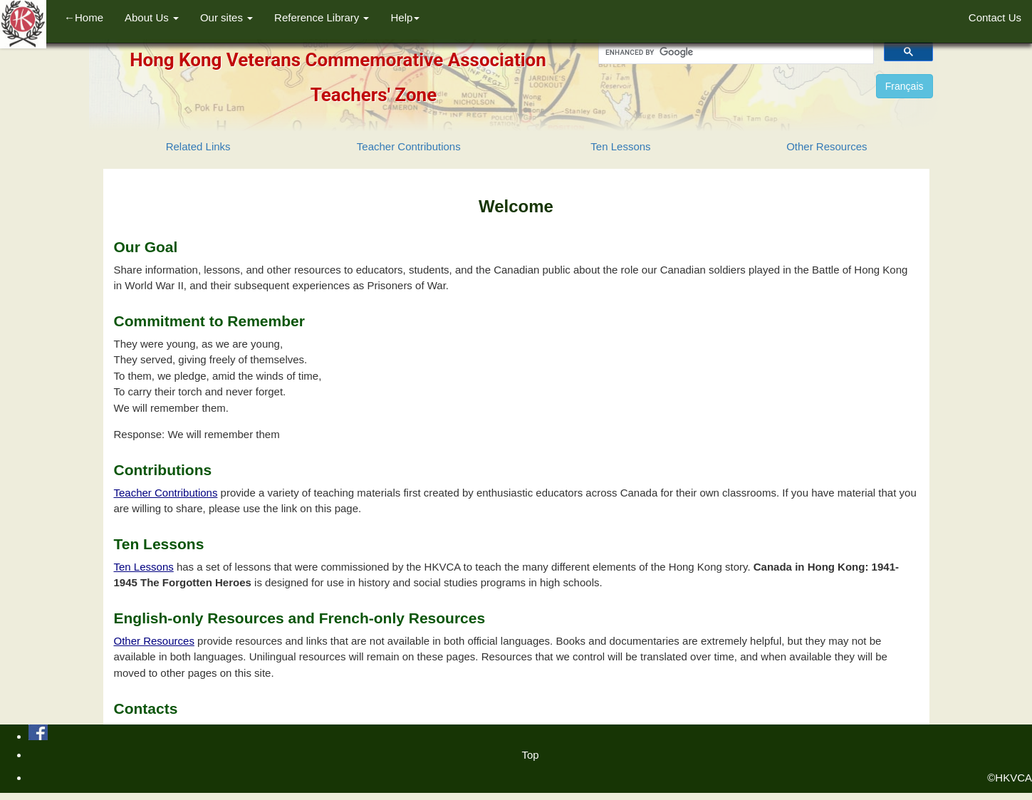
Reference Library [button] (321, 17)
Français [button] (904, 86)
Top (529, 755)
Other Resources (826, 146)
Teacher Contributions (409, 146)
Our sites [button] (226, 17)
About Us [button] (152, 17)
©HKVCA (1009, 778)
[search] (734, 52)
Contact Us (995, 17)
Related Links (198, 146)
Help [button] (404, 17)
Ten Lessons (620, 146)
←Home (83, 17)
